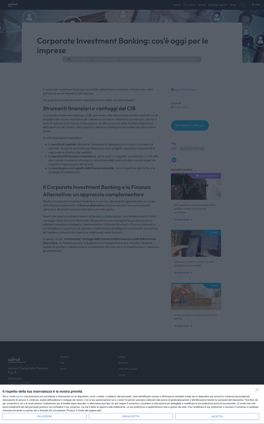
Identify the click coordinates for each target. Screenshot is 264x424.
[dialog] (132, 404)
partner (20, 396)
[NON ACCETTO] (258, 390)
